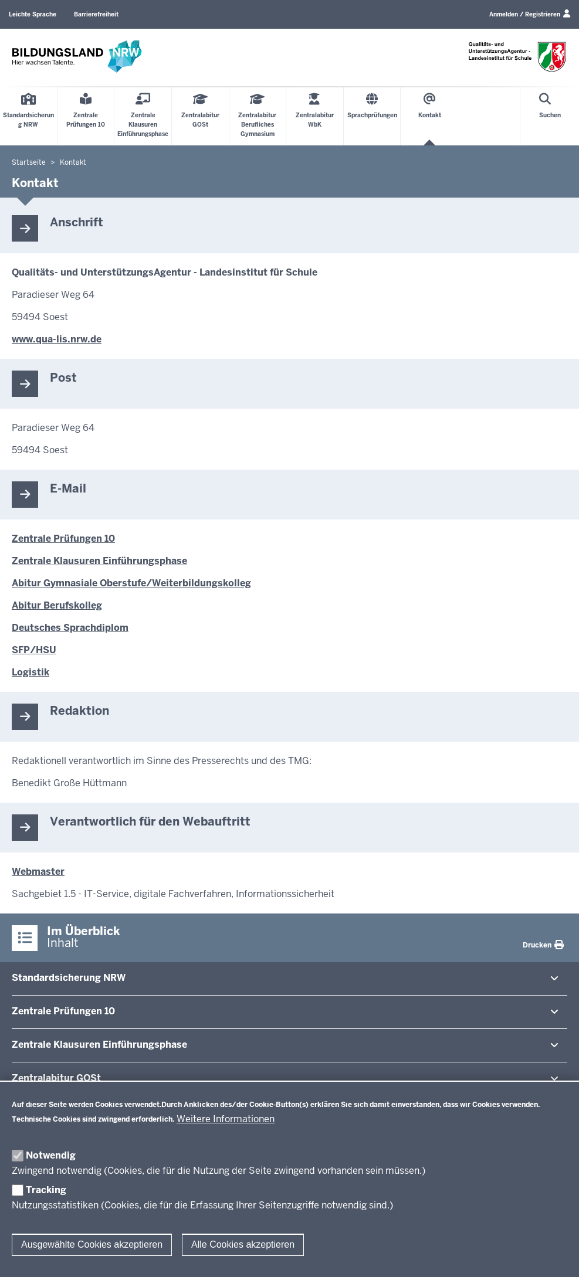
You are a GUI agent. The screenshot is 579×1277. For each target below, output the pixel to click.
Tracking (46, 1190)
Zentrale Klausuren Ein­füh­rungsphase (99, 1044)
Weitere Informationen (226, 1119)
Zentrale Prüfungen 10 (63, 538)
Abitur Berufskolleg (57, 605)
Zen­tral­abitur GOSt (56, 1078)
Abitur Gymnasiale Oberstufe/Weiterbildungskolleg (131, 583)
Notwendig (51, 1155)
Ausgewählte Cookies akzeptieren (91, 1244)
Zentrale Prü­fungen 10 (63, 1011)
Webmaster (38, 871)
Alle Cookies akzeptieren (242, 1244)
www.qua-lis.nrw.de (56, 339)
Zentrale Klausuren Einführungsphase (99, 561)
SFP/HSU (34, 650)
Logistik (30, 672)
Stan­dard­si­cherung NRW (69, 978)
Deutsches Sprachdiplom (70, 627)
